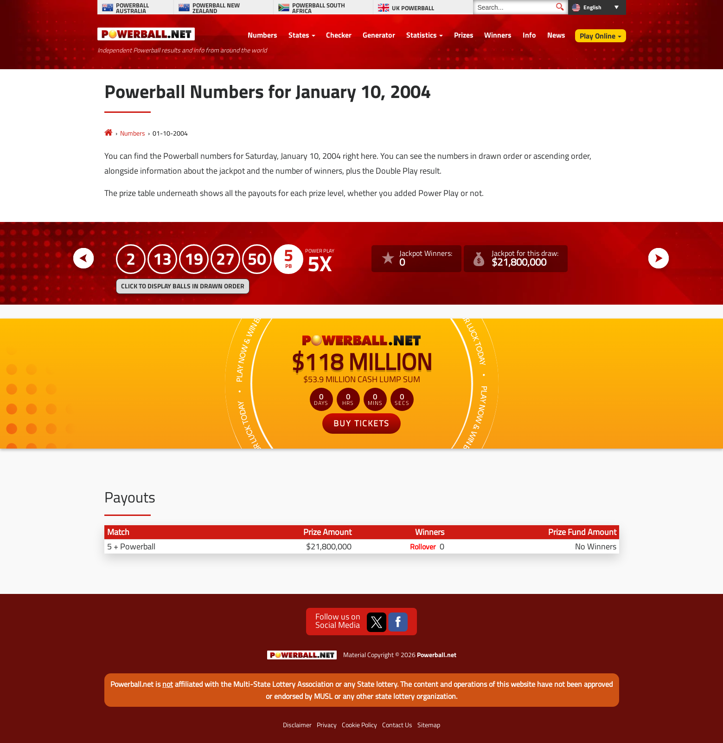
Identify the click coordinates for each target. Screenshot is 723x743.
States (298, 34)
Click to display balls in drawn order (182, 286)
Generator (379, 34)
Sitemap (428, 725)
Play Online (597, 35)
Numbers (262, 34)
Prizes (463, 34)
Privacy (327, 725)
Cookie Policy (359, 725)
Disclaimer (297, 725)
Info (529, 34)
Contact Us (397, 725)
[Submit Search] (560, 6)
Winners (498, 34)
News (556, 34)
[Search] (520, 7)
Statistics (421, 34)
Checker (339, 34)
